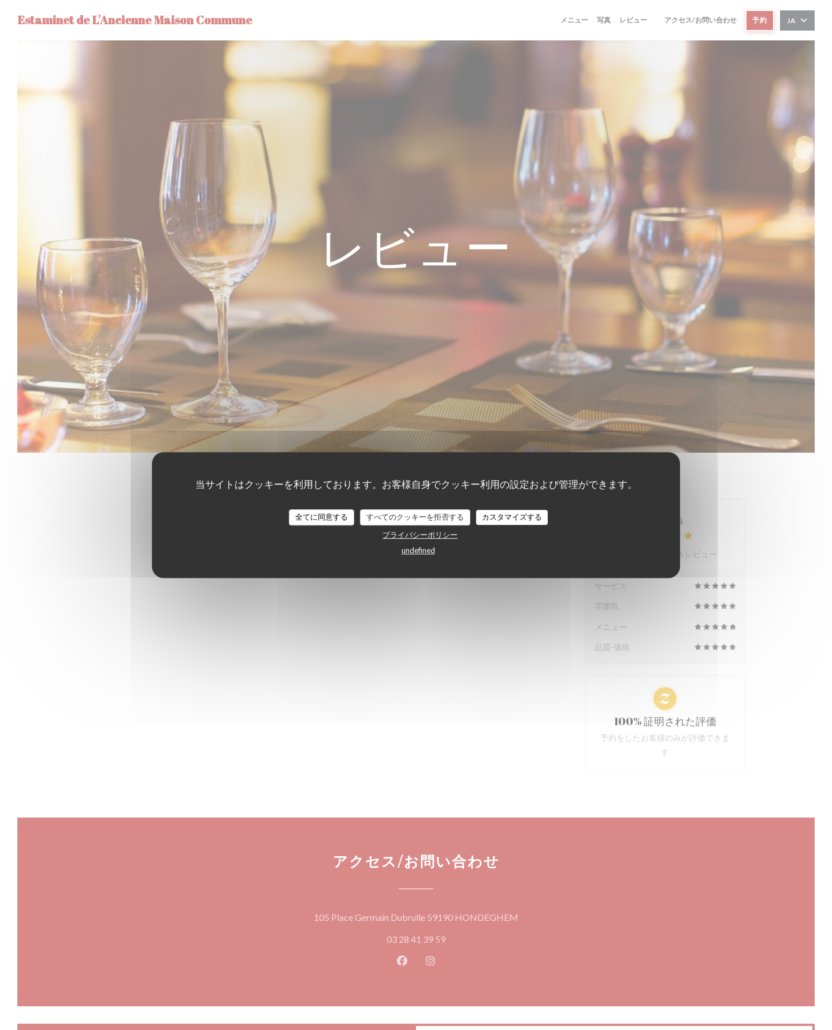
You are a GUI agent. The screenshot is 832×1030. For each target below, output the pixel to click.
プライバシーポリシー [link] (420, 534)
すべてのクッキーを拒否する (415, 516)
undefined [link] (418, 550)
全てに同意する (321, 516)
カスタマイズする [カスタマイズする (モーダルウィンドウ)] (512, 516)
